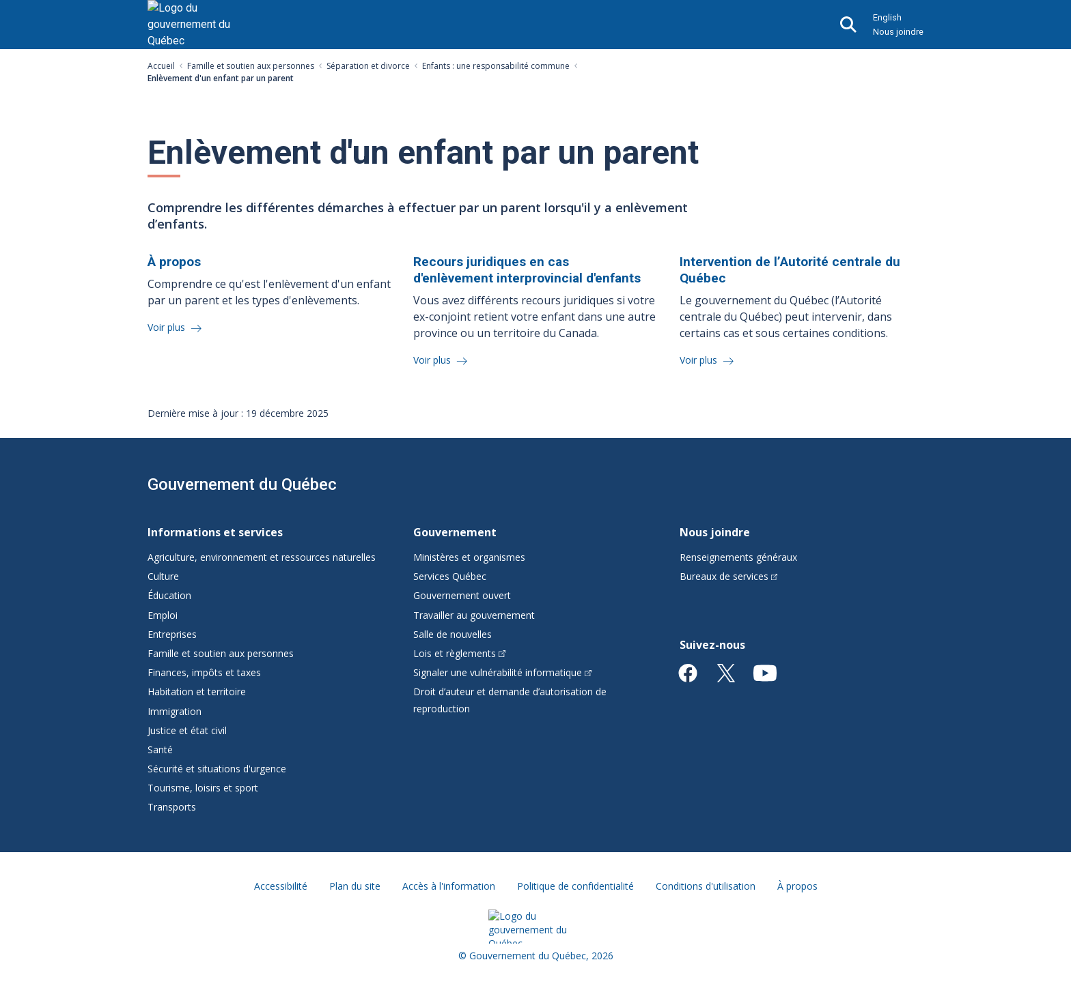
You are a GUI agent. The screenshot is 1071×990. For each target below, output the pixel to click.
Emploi (163, 615)
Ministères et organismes (469, 557)
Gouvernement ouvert (462, 595)
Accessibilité (280, 885)
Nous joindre (898, 32)
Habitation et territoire (197, 691)
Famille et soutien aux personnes (250, 66)
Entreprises (172, 634)
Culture (163, 576)
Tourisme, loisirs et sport (203, 787)
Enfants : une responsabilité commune (496, 66)
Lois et (459, 653)
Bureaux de (729, 576)
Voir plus (168, 327)
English (887, 17)
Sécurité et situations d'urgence (217, 768)
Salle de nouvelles (452, 634)
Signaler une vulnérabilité (502, 672)
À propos (797, 885)
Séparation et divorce (368, 66)
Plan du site (354, 885)
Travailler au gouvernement (474, 615)
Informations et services (215, 532)
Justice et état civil (187, 730)
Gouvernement (455, 532)
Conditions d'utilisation (705, 885)
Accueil (161, 66)
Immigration (174, 711)
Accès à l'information (448, 885)
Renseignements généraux (738, 557)
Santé (160, 749)
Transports (172, 806)
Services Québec (449, 576)
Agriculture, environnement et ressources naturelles (262, 557)
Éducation (169, 595)
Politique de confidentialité (575, 885)
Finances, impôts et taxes (204, 672)
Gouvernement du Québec (242, 484)
